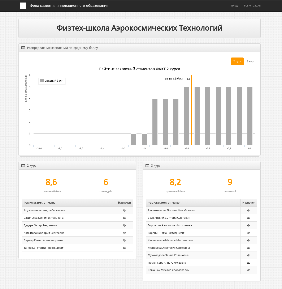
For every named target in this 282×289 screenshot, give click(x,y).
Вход (234, 5)
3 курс (251, 61)
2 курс (237, 61)
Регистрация (252, 5)
